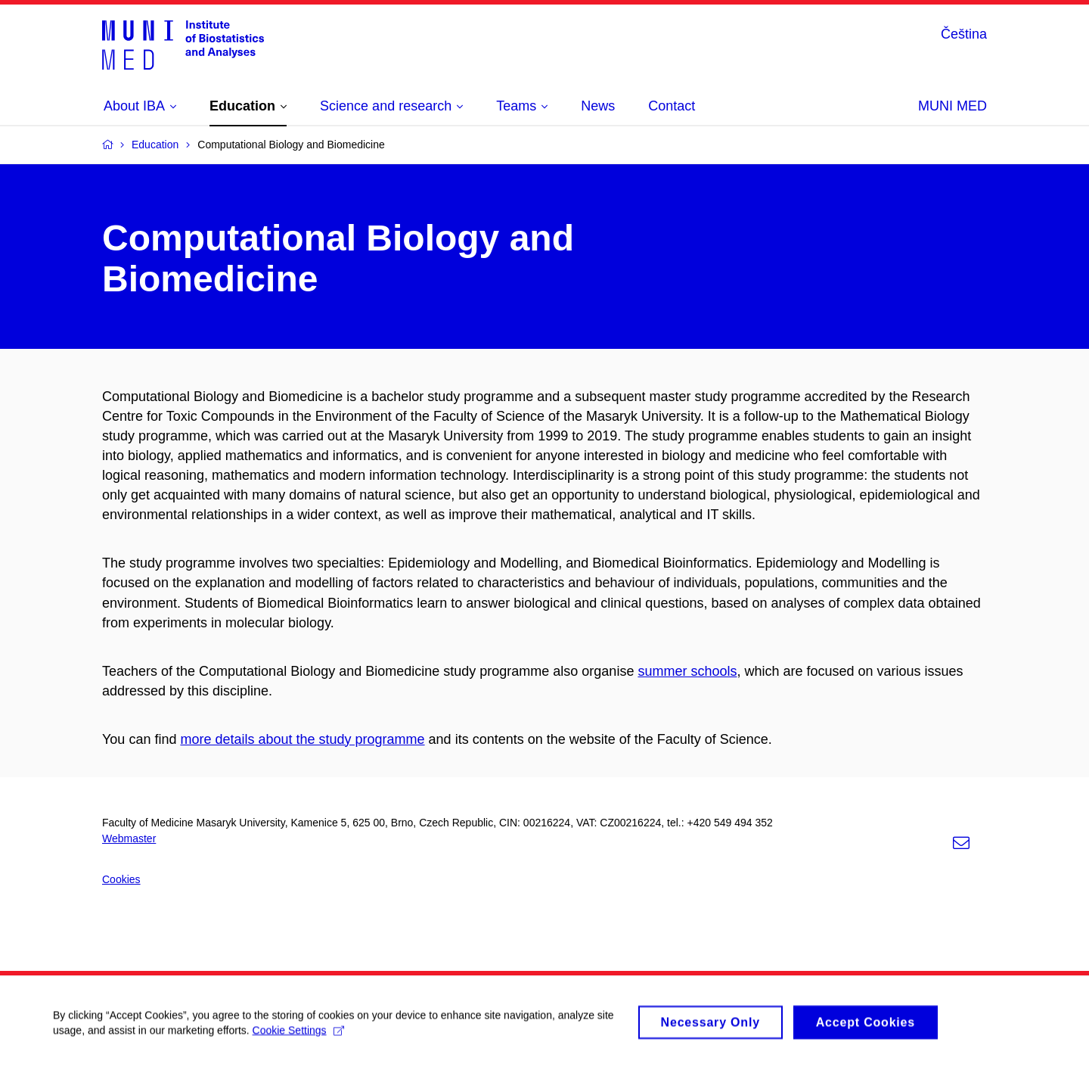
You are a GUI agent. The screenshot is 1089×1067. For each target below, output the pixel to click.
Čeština (964, 34)
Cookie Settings (298, 1036)
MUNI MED (952, 106)
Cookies (121, 879)
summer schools (687, 671)
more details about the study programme (302, 739)
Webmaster (129, 838)
